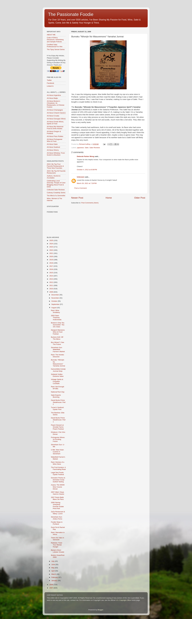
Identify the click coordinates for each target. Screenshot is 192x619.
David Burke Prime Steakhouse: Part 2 (58, 402)
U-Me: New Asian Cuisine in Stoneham (57, 452)
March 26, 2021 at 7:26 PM (87, 183)
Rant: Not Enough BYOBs (57, 388)
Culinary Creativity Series (56, 193)
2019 (51, 260)
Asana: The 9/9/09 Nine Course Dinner (57, 487)
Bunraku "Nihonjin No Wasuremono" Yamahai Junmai (58, 363)
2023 (51, 247)
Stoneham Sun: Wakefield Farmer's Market (58, 349)
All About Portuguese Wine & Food (54, 140)
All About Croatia (53, 116)
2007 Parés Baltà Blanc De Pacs (57, 498)
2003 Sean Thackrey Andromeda (56, 317)
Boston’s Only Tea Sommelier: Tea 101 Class (57, 325)
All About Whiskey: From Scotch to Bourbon (56, 154)
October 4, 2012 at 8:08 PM (87, 170)
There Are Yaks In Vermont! (57, 539)
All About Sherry (53, 150)
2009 (51, 292)
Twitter (49, 80)
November (55, 298)
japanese (80, 148)
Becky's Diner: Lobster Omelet (57, 551)
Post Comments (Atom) (89, 203)
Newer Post (77, 197)
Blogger (100, 610)
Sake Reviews (94, 148)
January (54, 580)
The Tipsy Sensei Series (56, 49)
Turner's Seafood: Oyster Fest (57, 408)
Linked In (50, 86)
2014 (51, 276)
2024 (51, 244)
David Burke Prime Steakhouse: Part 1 (58, 420)
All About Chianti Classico (56, 113)
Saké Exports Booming (56, 396)
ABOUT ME (51, 35)
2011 (51, 285)
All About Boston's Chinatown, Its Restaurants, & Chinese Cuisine (55, 104)
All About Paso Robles (55, 136)
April (53, 571)
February (55, 577)
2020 (51, 256)
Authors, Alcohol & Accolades (53, 177)
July (53, 561)
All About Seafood (53, 147)
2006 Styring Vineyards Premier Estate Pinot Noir (57, 505)
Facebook (50, 83)
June (53, 564)
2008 (51, 584)
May (53, 568)
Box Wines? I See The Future (57, 343)
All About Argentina (54, 95)
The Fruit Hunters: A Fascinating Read (58, 468)
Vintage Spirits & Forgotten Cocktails (57, 381)
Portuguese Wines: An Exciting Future (58, 439)
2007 (51, 588)
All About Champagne (55, 110)
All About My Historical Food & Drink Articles (55, 127)
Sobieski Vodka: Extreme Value (57, 375)
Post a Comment (80, 188)
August (54, 308)
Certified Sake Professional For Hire (54, 45)
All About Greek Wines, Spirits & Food (55, 123)
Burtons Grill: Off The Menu (57, 338)
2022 (51, 250)
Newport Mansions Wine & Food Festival (58, 332)
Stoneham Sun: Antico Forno (56, 518)
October (54, 301)
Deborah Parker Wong (85, 156)
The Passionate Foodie (70, 14)
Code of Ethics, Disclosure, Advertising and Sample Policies (55, 39)
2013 (51, 279)
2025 (51, 240)
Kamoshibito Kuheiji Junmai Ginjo (58, 370)
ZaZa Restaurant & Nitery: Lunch (58, 513)
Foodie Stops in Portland (56, 523)
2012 (51, 282)
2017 (51, 266)
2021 (51, 253)
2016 (51, 269)
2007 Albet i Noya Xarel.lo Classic (57, 493)
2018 (51, 263)
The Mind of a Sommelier (56, 195)
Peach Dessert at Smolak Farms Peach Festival (57, 427)
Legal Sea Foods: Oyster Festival (57, 473)
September (55, 304)
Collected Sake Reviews (56, 190)
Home (109, 197)
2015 (51, 273)
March (53, 574)
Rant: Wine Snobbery (55, 311)
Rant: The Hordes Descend (57, 356)
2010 (51, 289)
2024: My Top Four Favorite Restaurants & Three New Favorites (55, 166)
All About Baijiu (52, 98)
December (55, 295)
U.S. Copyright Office (123, 600)
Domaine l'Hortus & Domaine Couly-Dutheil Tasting (58, 480)
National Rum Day (57, 392)
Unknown (80, 177)
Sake (87, 148)
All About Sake (52, 144)
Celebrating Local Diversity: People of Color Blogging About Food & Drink (56, 184)
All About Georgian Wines (56, 119)
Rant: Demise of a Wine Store (57, 463)
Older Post (139, 197)
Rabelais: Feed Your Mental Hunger (56, 545)
